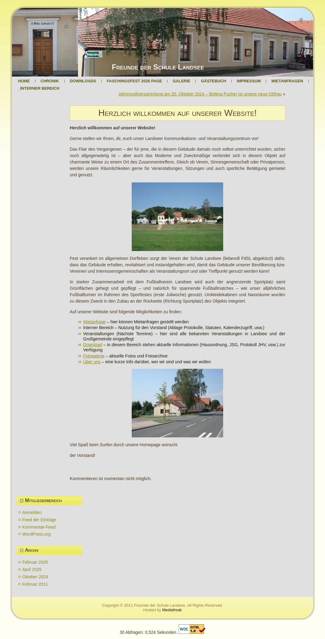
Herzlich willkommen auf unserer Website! (177, 113)
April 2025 (31, 569)
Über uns (92, 361)
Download (92, 344)
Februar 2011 (35, 584)
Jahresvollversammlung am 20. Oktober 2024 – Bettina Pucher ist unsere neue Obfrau (200, 94)
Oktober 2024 (35, 576)
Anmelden (31, 512)
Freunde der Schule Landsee (158, 67)
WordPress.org (36, 534)
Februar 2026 (35, 562)
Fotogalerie (94, 356)
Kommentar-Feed (38, 527)
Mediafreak (172, 610)
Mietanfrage (94, 321)
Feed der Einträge (39, 519)
